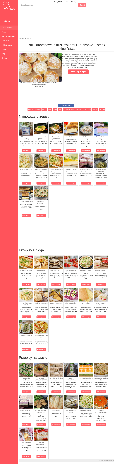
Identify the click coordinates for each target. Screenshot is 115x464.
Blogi (3, 54)
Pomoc (4, 49)
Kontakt (4, 58)
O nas (4, 32)
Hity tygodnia (7, 45)
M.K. (112, 460)
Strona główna (7, 27)
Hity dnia (5, 40)
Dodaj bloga (6, 21)
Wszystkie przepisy (8, 36)
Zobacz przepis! (26, 150)
